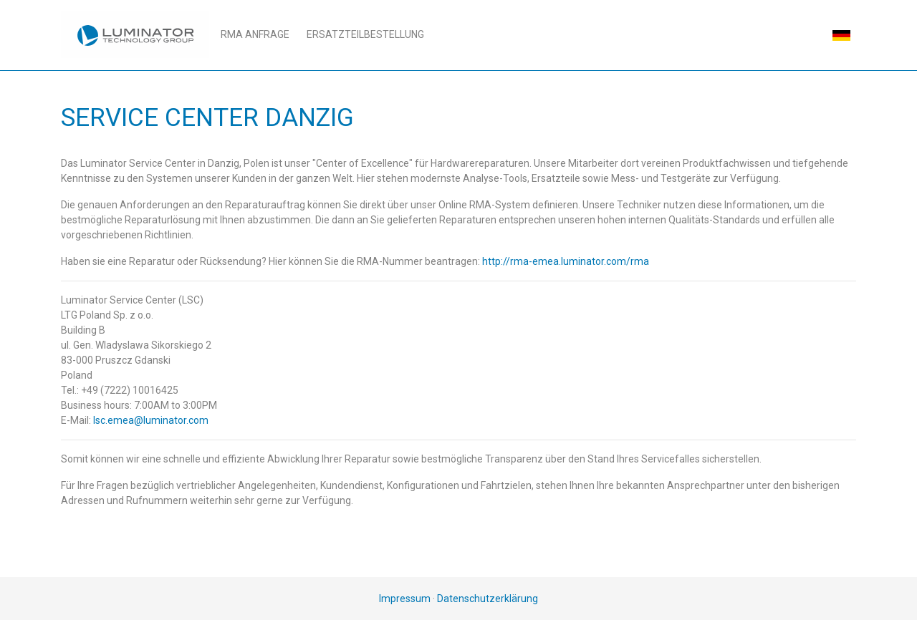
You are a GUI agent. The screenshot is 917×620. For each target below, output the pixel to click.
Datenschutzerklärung (487, 598)
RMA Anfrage (255, 34)
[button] (841, 34)
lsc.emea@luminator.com (150, 420)
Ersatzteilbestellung (365, 34)
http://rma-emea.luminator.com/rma (565, 261)
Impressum (405, 598)
